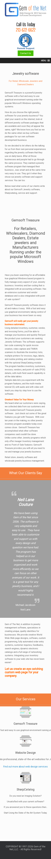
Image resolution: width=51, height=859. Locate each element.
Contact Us (25, 53)
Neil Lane (25, 609)
